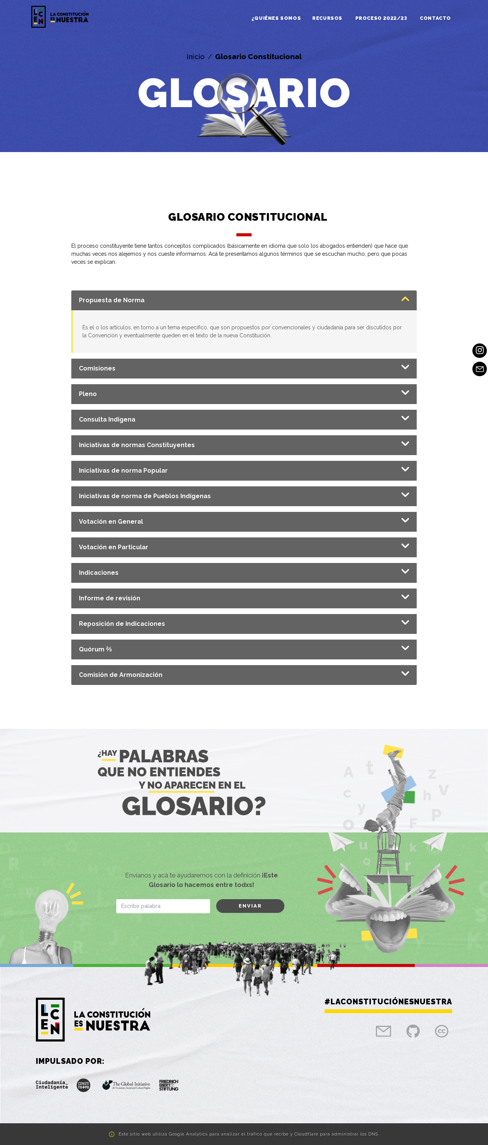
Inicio (195, 57)
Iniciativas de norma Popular (123, 470)
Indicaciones (99, 572)
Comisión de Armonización (120, 674)
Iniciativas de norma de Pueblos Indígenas (145, 496)
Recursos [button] (328, 18)
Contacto (435, 18)
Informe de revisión (109, 598)
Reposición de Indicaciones (122, 623)
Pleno (88, 394)
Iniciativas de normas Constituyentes (137, 445)
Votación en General (111, 521)
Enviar (250, 906)
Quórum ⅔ (95, 649)
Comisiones (97, 368)
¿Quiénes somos (276, 18)
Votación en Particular (113, 547)
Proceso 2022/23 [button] (382, 18)
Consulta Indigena (107, 419)
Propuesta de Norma (111, 300)
